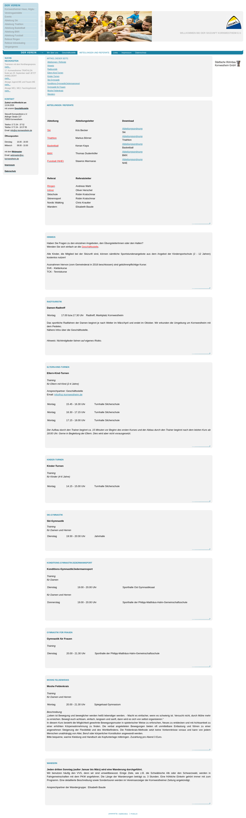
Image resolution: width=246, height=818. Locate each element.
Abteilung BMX (12, 31)
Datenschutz (140, 52)
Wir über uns (52, 52)
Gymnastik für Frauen (56, 87)
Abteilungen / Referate (56, 62)
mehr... (7, 67)
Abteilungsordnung (132, 128)
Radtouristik (52, 69)
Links (115, 52)
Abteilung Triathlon (14, 24)
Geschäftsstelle (69, 52)
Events (8, 16)
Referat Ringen (12, 39)
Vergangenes (11, 46)
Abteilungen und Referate (94, 52)
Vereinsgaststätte (13, 13)
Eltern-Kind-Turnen (55, 73)
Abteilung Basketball (15, 28)
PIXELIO (133, 814)
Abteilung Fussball (14, 35)
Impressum (126, 52)
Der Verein (12, 5)
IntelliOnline (123, 814)
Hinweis (50, 66)
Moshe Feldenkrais (55, 91)
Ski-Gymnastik (53, 80)
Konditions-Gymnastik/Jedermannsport (63, 83)
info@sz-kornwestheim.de (68, 394)
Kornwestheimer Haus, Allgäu (19, 9)
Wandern (51, 94)
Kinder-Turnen (53, 76)
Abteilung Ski (11, 20)
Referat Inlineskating (15, 43)
